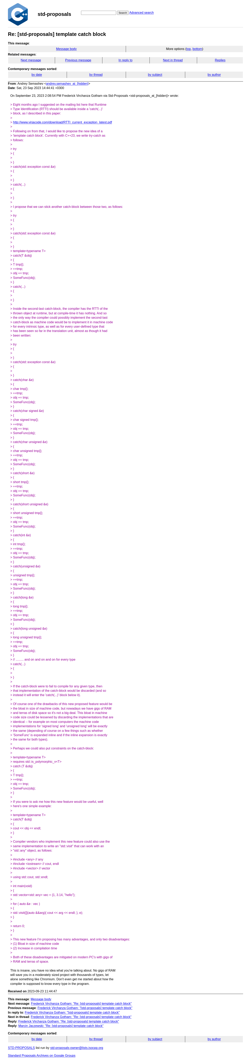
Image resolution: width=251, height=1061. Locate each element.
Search (123, 12)
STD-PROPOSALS (21, 1047)
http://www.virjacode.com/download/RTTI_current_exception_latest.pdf (62, 122)
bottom (197, 49)
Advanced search (141, 12)
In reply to (125, 60)
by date (36, 74)
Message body (66, 49)
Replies (220, 60)
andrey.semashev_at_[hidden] (67, 83)
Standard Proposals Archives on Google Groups (41, 1055)
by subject (155, 74)
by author (214, 74)
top (188, 49)
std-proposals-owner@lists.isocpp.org (76, 1047)
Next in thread (173, 60)
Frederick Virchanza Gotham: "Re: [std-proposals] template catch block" (81, 1003)
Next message (31, 60)
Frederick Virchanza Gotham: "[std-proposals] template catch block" (84, 1008)
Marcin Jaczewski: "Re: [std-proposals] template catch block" (60, 1025)
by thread (96, 74)
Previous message (78, 60)
